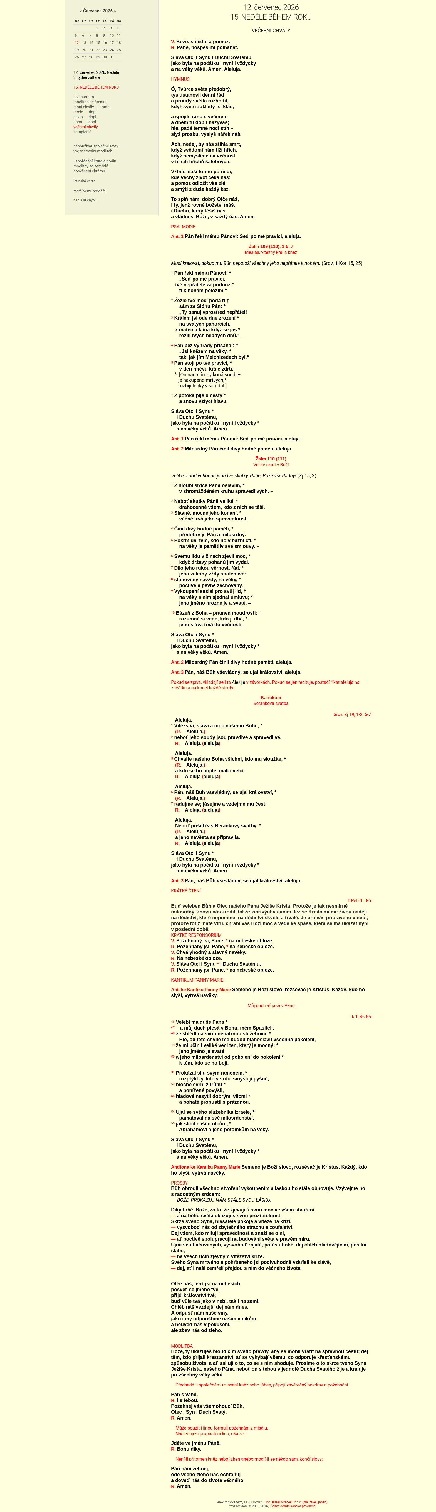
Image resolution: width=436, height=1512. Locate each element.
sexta (78, 117)
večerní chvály (85, 127)
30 (105, 57)
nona (77, 122)
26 (77, 57)
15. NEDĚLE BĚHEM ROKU (96, 87)
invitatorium (83, 97)
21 (91, 50)
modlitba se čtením (89, 102)
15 (98, 43)
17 (112, 43)
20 (84, 50)
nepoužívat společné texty (95, 146)
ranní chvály (83, 107)
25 (119, 50)
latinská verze (84, 181)
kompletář (82, 132)
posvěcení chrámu (89, 171)
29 (98, 57)
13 (84, 43)
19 (77, 50)
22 (98, 50)
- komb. (104, 107)
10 (112, 35)
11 (119, 35)
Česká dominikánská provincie (292, 1506)
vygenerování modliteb (92, 151)
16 (105, 43)
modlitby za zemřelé (90, 166)
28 (91, 57)
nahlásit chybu (85, 200)
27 (84, 57)
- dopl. (92, 112)
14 (91, 43)
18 (119, 43)
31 (112, 57)
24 (112, 50)
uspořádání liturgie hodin (94, 161)
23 (105, 50)
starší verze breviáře (89, 191)
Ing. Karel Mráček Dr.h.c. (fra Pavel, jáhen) (296, 1502)
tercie (78, 112)
